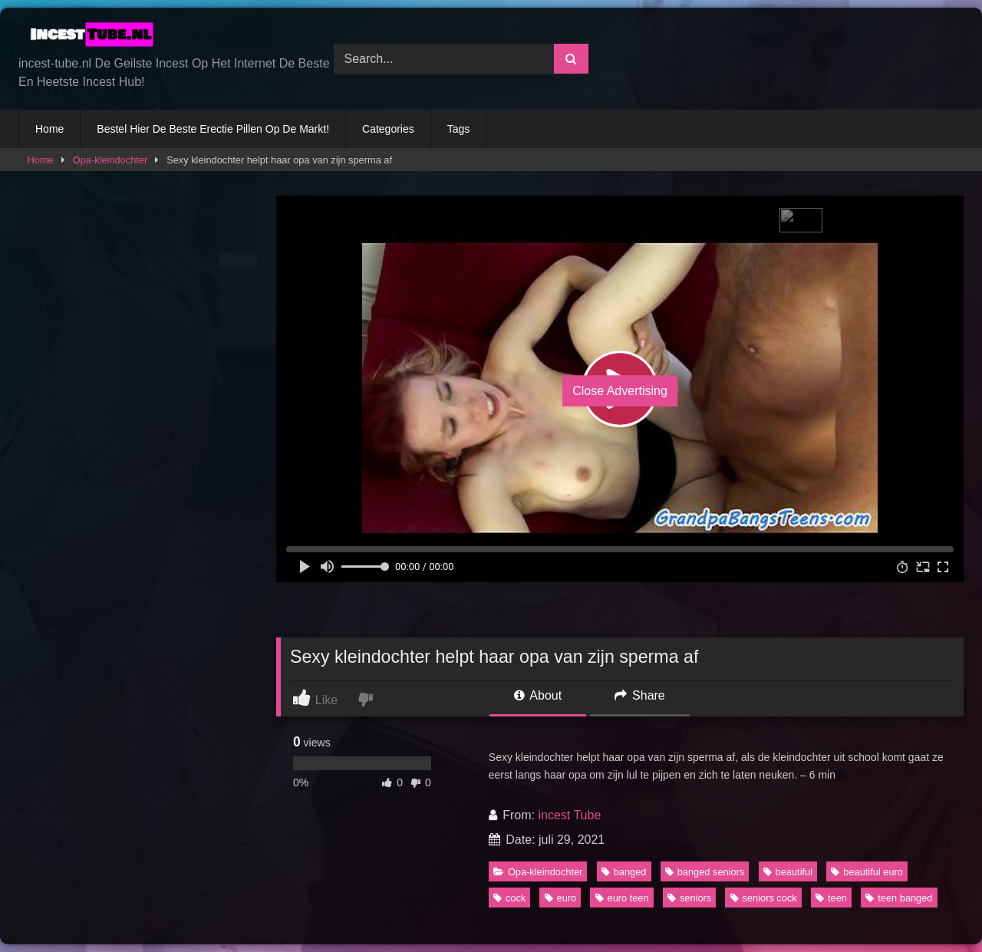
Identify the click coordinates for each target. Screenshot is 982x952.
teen (831, 898)
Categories (388, 129)
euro (561, 898)
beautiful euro (867, 872)
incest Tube (569, 815)
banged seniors (705, 872)
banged (624, 872)
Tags (458, 129)
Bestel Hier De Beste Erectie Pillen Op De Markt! (213, 129)
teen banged (898, 898)
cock (509, 898)
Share (640, 695)
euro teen (622, 898)
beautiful (787, 872)
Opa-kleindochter (110, 160)
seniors (689, 898)
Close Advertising (619, 390)
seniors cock (763, 898)
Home (49, 129)
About (538, 695)
